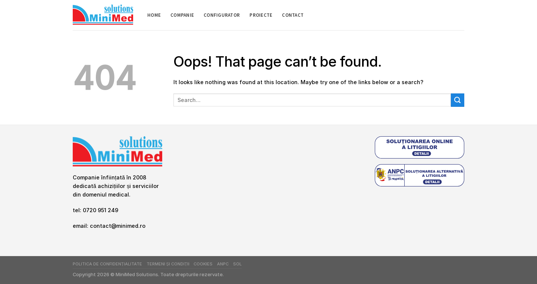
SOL (237, 264)
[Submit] (457, 100)
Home (154, 15)
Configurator (222, 15)
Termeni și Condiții (168, 264)
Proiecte (260, 15)
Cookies (203, 264)
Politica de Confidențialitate (107, 264)
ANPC (223, 264)
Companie (182, 15)
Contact (293, 15)
